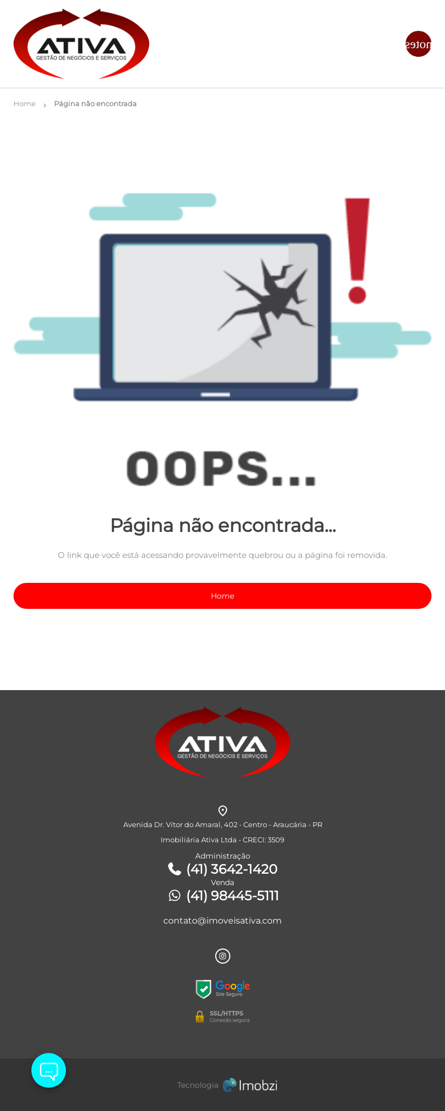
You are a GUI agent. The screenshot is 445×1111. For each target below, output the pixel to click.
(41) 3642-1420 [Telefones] (222, 869)
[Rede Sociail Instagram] (223, 956)
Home (222, 596)
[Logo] (83, 44)
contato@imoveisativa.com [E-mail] (222, 920)
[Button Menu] (418, 44)
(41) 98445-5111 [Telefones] (223, 896)
